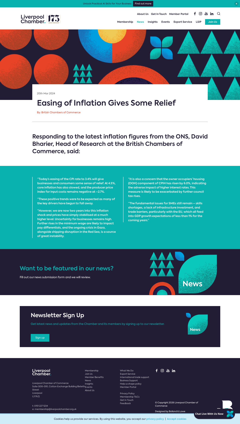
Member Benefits (94, 377)
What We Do (126, 370)
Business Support (129, 380)
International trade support (134, 377)
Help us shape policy (130, 383)
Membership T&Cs (129, 396)
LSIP (198, 22)
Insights (153, 22)
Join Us (212, 22)
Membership (125, 22)
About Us (143, 14)
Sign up (40, 337)
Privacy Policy (127, 393)
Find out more (143, 3)
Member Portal (178, 14)
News (140, 22)
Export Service (183, 22)
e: (54, 409)
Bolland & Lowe (177, 411)
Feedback (125, 403)
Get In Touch (159, 14)
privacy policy (155, 419)
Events (165, 22)
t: (40, 405)
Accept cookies (176, 419)
